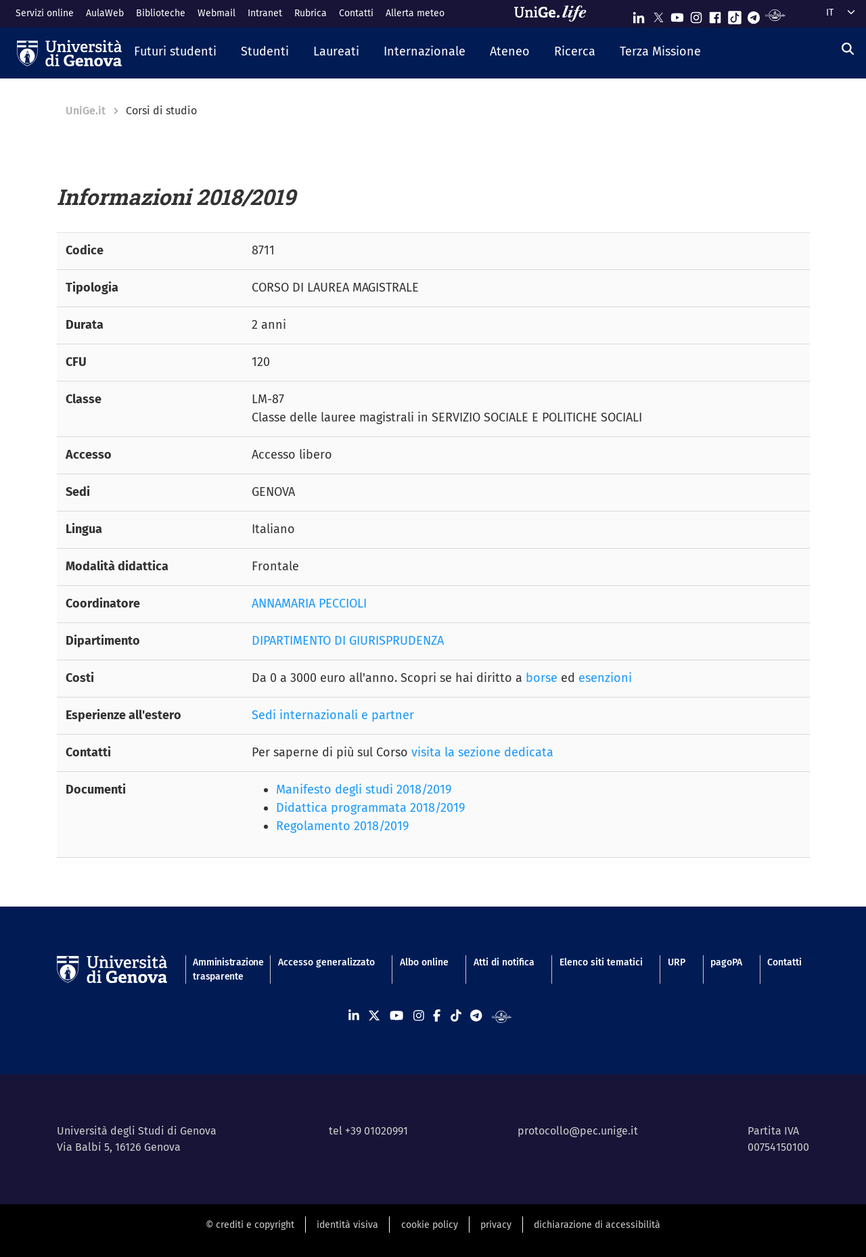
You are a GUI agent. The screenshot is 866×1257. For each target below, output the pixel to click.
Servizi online (45, 13)
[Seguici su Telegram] (753, 14)
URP (676, 962)
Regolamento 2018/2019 (342, 826)
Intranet (265, 13)
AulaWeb (105, 13)
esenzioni (605, 677)
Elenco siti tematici (601, 962)
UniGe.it (86, 110)
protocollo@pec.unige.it (578, 1130)
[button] (175, 52)
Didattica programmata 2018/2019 (370, 807)
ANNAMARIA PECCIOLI (309, 603)
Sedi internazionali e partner (333, 715)
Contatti (356, 13)
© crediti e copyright (250, 1225)
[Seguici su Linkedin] (638, 14)
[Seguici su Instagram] (696, 14)
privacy (495, 1225)
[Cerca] (848, 49)
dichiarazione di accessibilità (597, 1225)
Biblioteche (160, 13)
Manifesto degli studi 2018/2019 (363, 789)
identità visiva (347, 1225)
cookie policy (429, 1225)
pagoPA (726, 962)
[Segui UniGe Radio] (775, 14)
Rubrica (310, 13)
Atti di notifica (504, 962)
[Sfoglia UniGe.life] (554, 13)
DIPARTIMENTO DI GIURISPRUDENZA (348, 640)
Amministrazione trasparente (222, 969)
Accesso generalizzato (326, 962)
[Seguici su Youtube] (677, 14)
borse (541, 677)
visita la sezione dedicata (482, 752)
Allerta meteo (415, 13)
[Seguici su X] (658, 14)
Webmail (216, 13)
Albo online (424, 962)
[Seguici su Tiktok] (734, 14)
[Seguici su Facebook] (715, 14)
